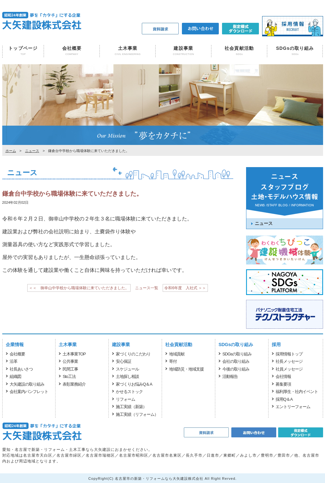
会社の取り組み (235, 361)
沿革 (13, 361)
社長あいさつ (21, 369)
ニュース (32, 151)
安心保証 (123, 361)
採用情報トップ (289, 354)
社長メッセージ (289, 361)
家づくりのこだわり (133, 354)
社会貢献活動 (239, 48)
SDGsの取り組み (295, 48)
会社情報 (283, 376)
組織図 (15, 376)
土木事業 (127, 48)
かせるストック (129, 391)
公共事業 (70, 361)
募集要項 (283, 384)
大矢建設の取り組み (27, 384)
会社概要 (71, 48)
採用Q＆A (284, 399)
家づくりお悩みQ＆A (134, 384)
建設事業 (183, 48)
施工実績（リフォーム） (137, 414)
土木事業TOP (74, 354)
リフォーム (125, 399)
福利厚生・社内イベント (297, 391)
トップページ (23, 48)
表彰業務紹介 (74, 384)
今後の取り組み (235, 369)
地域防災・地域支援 (186, 369)
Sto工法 (69, 376)
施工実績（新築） (131, 406)
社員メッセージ (289, 369)
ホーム (10, 151)
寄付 (173, 361)
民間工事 (70, 369)
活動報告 (230, 376)
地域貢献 (176, 354)
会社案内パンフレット (29, 391)
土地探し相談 (127, 376)
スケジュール (127, 369)
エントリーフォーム (293, 406)
